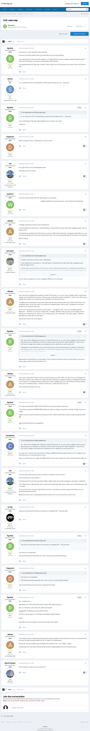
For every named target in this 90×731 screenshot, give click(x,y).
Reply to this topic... (17, 707)
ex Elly (10, 507)
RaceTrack (29, 9)
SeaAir (10, 79)
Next (10, 41)
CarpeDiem (10, 435)
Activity (12, 9)
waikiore (10, 194)
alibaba (10, 221)
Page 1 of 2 (20, 41)
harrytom (10, 251)
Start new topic (63, 34)
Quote (24, 71)
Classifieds (38, 9)
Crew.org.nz (6, 3)
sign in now (41, 698)
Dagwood (10, 137)
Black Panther (10, 663)
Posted (26, 48)
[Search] (75, 9)
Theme (45, 726)
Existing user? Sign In (72, 3)
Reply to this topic (79, 34)
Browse (20, 9)
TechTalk (23, 27)
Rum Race (47, 9)
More (55, 9)
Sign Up (85, 3)
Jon (10, 164)
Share (70, 26)
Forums (5, 9)
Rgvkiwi (12, 25)
